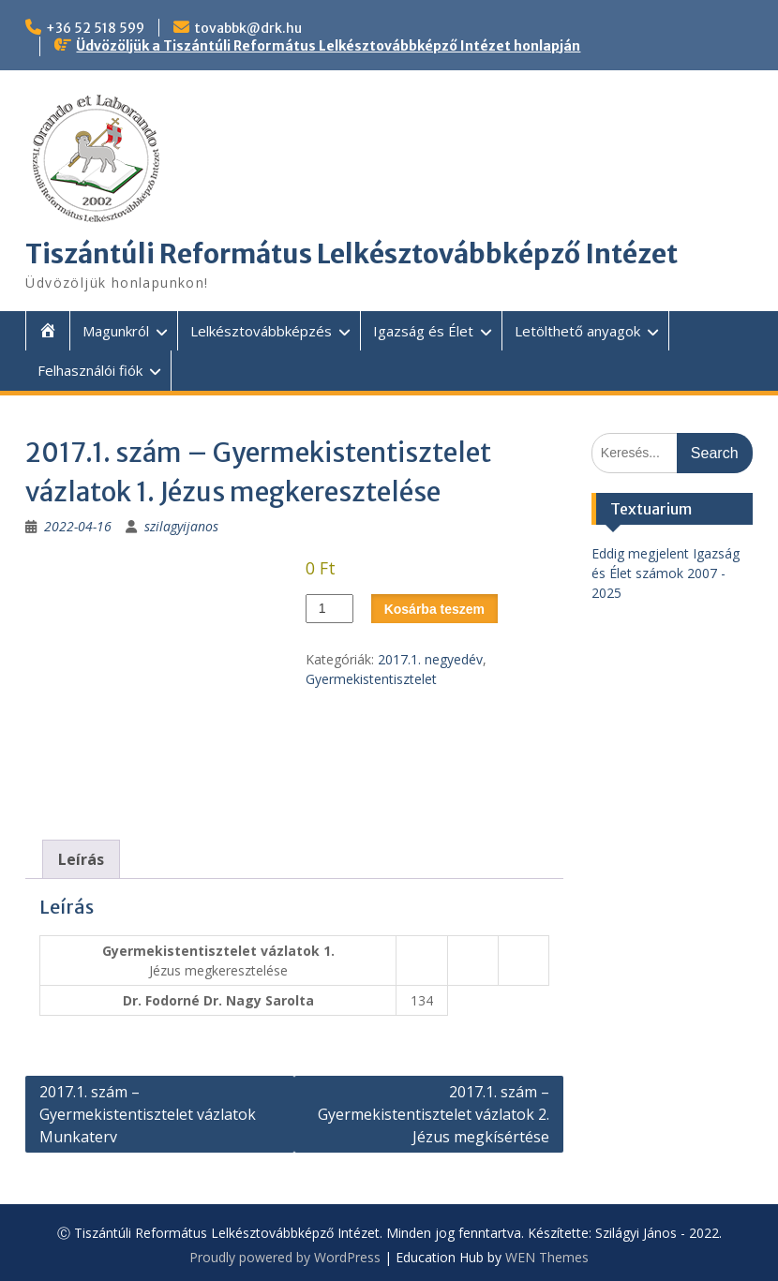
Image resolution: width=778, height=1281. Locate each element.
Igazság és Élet (423, 330)
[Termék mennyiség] (329, 608)
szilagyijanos (181, 526)
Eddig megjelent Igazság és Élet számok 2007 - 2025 (665, 573)
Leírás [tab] (81, 859)
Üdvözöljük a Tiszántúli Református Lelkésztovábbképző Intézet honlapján (328, 45)
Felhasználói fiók (89, 370)
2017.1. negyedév (430, 659)
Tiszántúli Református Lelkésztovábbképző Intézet (351, 254)
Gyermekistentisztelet (371, 679)
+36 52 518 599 (95, 28)
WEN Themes (547, 1257)
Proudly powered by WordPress (285, 1257)
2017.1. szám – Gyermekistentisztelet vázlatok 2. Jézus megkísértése (433, 1114)
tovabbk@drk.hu (248, 28)
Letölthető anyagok (577, 330)
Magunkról (115, 330)
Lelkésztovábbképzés (261, 330)
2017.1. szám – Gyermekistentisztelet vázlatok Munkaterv (147, 1114)
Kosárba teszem (434, 609)
